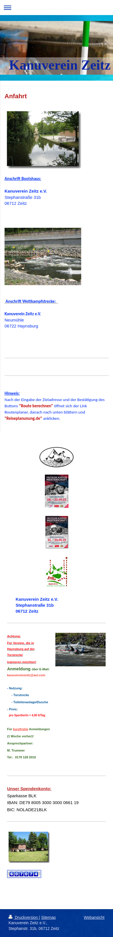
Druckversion (24, 917)
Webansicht (94, 917)
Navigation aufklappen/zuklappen (56, 7)
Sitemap (48, 917)
